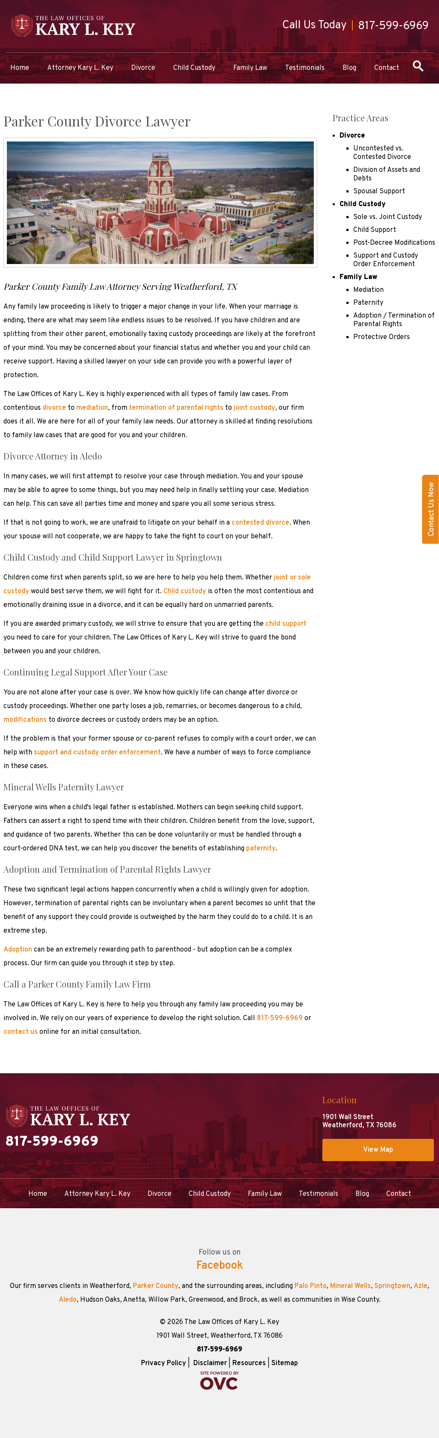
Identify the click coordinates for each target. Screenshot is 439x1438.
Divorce (143, 68)
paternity (261, 848)
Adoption (17, 950)
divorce (54, 408)
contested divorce (260, 523)
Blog (349, 68)
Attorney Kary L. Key (80, 68)
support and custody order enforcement (97, 752)
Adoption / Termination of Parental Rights (394, 320)
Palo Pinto (311, 1286)
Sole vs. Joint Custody (387, 217)
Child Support (374, 230)
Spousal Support (379, 191)
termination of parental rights (176, 408)
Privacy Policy (163, 1363)
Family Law (250, 68)
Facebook (219, 1266)
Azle (420, 1286)
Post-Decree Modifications (394, 243)
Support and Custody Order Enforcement (385, 260)
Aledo (68, 1300)
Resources (249, 1363)
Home (19, 68)
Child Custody (194, 68)
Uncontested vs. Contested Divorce (382, 153)
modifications (25, 720)
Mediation (368, 290)
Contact (386, 68)
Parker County (155, 1286)
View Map (378, 1150)
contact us (21, 1032)
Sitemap (284, 1363)
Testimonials (305, 68)
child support (286, 624)
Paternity (368, 303)
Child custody (184, 591)
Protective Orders (381, 337)
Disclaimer (210, 1363)
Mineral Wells (350, 1286)
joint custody (254, 408)
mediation (92, 408)
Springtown (392, 1286)
